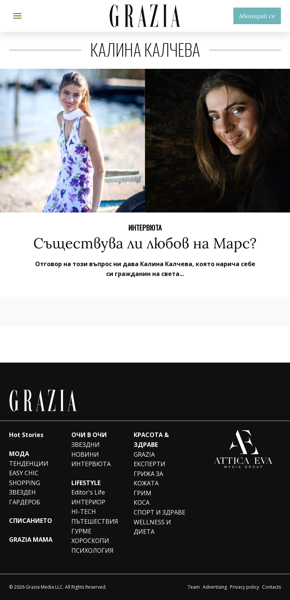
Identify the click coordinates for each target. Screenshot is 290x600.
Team (194, 587)
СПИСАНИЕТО (30, 520)
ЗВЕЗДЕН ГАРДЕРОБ (24, 497)
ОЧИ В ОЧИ (89, 435)
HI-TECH (83, 511)
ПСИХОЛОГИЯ (92, 550)
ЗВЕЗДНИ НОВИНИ (85, 449)
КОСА (142, 502)
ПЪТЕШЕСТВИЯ (94, 521)
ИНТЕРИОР (88, 502)
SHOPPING (24, 483)
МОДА (19, 454)
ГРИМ (142, 493)
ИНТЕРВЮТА (145, 227)
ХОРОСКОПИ (90, 540)
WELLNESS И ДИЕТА (152, 527)
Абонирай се (257, 16)
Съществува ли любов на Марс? (144, 243)
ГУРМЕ (81, 531)
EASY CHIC (24, 473)
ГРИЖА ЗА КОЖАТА (148, 479)
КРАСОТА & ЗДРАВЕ (151, 440)
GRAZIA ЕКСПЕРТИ (149, 459)
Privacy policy (244, 587)
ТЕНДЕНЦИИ (28, 463)
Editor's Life (88, 492)
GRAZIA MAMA (30, 539)
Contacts (271, 587)
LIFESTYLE (85, 483)
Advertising (215, 587)
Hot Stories (26, 435)
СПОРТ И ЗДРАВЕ (159, 512)
